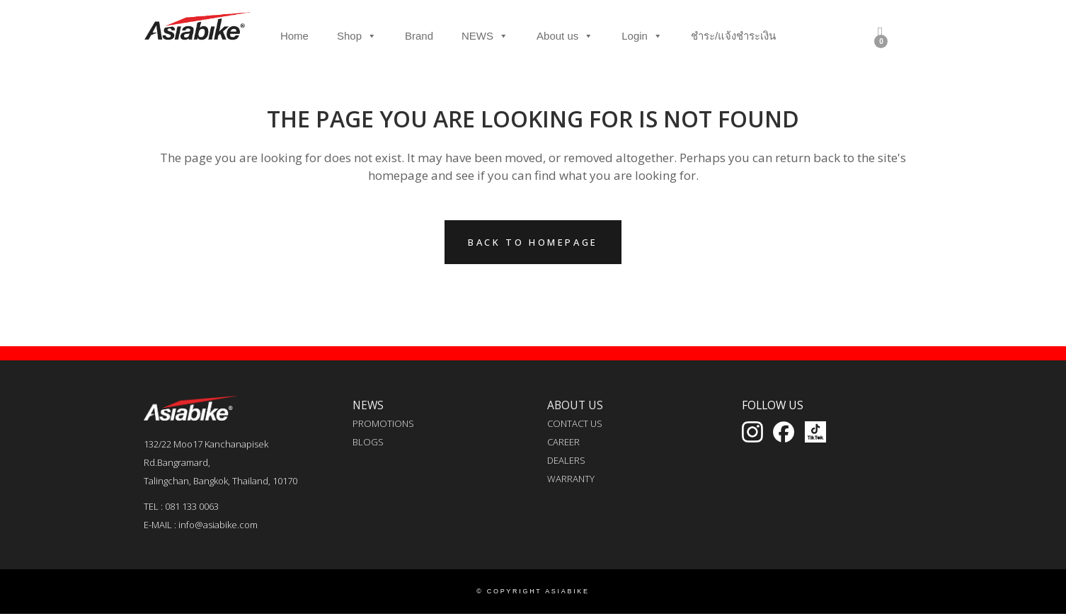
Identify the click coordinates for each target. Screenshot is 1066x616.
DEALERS (566, 460)
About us (565, 36)
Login (642, 36)
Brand (419, 36)
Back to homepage (533, 242)
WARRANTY (571, 478)
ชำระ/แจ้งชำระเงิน (733, 36)
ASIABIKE (567, 591)
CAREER (563, 441)
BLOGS (368, 441)
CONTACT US (574, 423)
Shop (357, 36)
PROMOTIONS (383, 423)
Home (294, 36)
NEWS (485, 36)
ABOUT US (575, 405)
